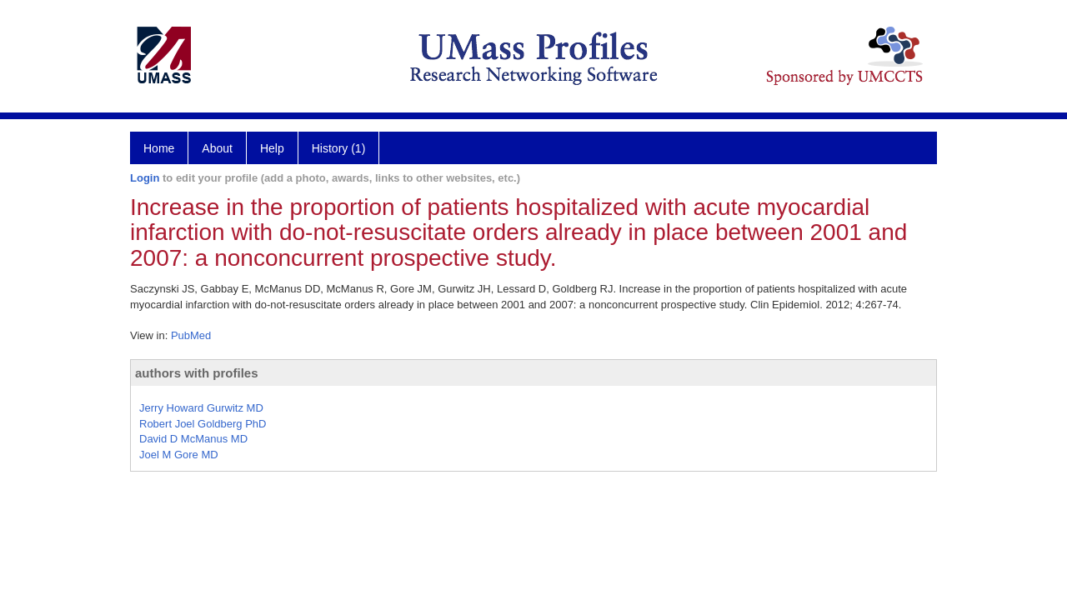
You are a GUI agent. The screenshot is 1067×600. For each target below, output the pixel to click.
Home (158, 148)
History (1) (339, 148)
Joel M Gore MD (178, 454)
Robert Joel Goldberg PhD (202, 424)
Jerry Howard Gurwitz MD (201, 408)
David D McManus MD (193, 438)
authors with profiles (196, 373)
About (217, 148)
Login (144, 178)
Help (272, 148)
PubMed (191, 335)
